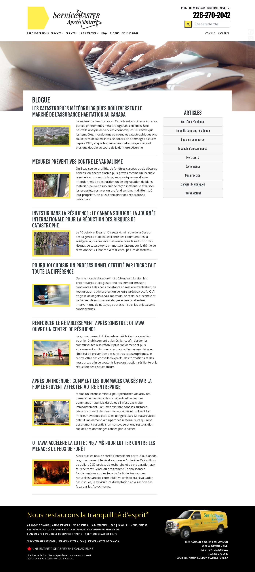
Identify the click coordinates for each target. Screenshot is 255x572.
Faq (104, 33)
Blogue (114, 33)
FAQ (113, 525)
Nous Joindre (130, 33)
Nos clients (80, 525)
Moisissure (192, 157)
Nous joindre (139, 525)
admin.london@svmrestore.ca (208, 557)
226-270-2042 (211, 15)
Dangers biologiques (193, 184)
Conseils (210, 33)
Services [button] (56, 33)
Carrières (223, 33)
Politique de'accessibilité (101, 534)
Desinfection (193, 175)
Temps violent (192, 193)
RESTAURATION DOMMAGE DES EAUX (47, 529)
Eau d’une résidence (193, 122)
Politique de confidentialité (63, 534)
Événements (193, 166)
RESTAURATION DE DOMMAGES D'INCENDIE (95, 529)
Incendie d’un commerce (192, 148)
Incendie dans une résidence (193, 131)
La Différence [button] (88, 33)
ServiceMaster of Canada (103, 541)
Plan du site (34, 534)
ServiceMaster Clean (71, 541)
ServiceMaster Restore (41, 541)
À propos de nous (38, 33)
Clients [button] (70, 33)
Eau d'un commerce (193, 140)
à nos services (61, 525)
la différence (99, 525)
